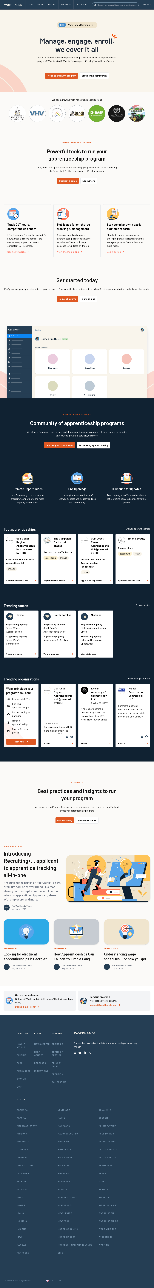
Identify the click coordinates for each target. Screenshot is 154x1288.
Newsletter (42, 1044)
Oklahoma (105, 1110)
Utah (102, 1181)
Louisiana (64, 1110)
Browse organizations (139, 678)
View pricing (88, 298)
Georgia (22, 1189)
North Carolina (68, 1229)
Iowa (20, 1237)
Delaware (23, 1173)
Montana (63, 1173)
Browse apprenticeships (138, 528)
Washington (106, 1213)
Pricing (21, 1055)
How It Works (21, 1045)
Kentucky (23, 1252)
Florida (22, 1181)
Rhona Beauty (136, 538)
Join (20, 1086)
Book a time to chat (27, 1006)
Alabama (22, 1110)
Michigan (96, 615)
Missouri (63, 1165)
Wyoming (104, 1245)
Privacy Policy (57, 1064)
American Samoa (27, 1125)
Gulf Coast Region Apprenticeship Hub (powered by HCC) (25, 546)
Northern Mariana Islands (75, 1245)
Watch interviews (87, 820)
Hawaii (21, 1205)
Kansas (21, 1245)
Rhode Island (107, 1141)
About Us (57, 1044)
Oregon (103, 1117)
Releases (40, 1063)
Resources (24, 1071)
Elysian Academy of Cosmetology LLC (99, 694)
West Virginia (107, 1229)
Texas (20, 615)
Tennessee (105, 1165)
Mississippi (65, 1157)
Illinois (22, 1221)
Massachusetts (68, 1133)
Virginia (104, 1197)
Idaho (20, 1213)
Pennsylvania (107, 1125)
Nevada (62, 1189)
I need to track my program (61, 75)
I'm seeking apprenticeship (93, 445)
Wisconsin (105, 1237)
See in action (115, 251)
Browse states (143, 605)
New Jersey (65, 1205)
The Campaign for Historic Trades (62, 542)
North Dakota (67, 1237)
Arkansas (23, 1141)
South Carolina (62, 615)
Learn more (88, 180)
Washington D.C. (109, 1221)
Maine (61, 1117)
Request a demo (68, 180)
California (24, 1149)
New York (64, 1221)
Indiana (22, 1229)
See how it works (18, 251)
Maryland (64, 1125)
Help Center (38, 1053)
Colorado (23, 1157)
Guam (20, 1197)
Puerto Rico (106, 1133)
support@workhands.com (104, 1004)
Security (57, 1074)
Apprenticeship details (21, 580)
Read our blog (64, 820)
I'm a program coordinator (59, 445)
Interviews (41, 1071)
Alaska (21, 1117)
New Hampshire (67, 1197)
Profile (58, 743)
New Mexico (65, 1213)
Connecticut (25, 1165)
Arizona (22, 1133)
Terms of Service (57, 1053)
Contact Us (59, 1082)
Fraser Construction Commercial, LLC (136, 694)
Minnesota (64, 1149)
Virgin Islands (108, 1205)
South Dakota (107, 1157)
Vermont (104, 1189)
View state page (21, 654)
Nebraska (64, 1181)
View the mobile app (69, 251)
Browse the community (94, 75)
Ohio (60, 1252)
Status (21, 1079)
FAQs (20, 1063)
